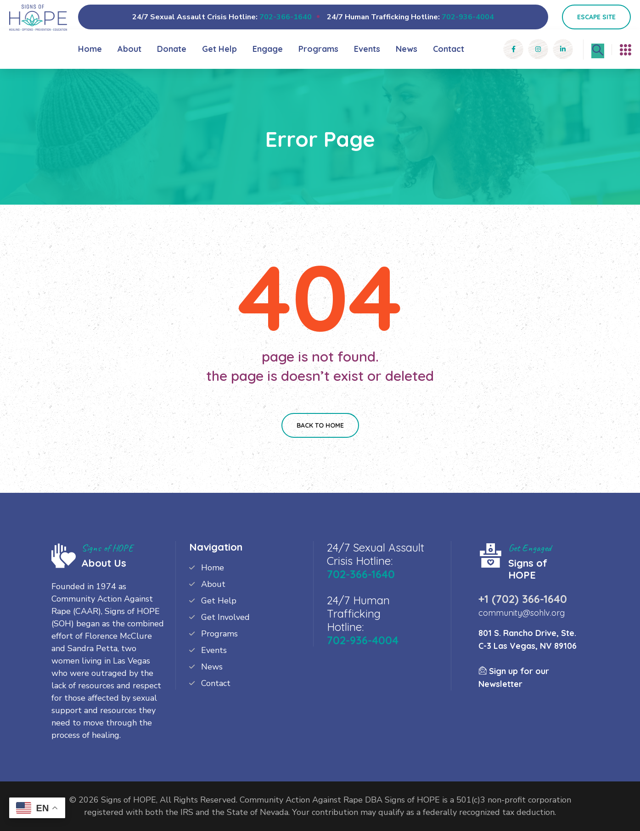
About (129, 49)
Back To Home (320, 425)
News (406, 49)
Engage (268, 49)
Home (90, 49)
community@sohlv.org (521, 613)
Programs (318, 49)
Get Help (219, 49)
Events (367, 49)
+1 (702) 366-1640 (522, 598)
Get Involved (225, 617)
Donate (171, 49)
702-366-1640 (285, 17)
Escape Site (596, 17)
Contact (448, 49)
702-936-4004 (468, 17)
